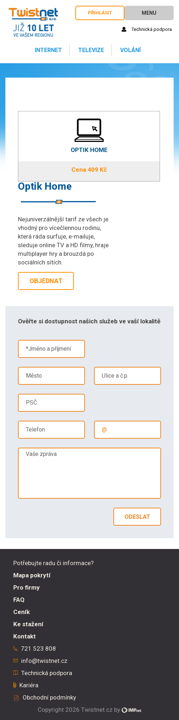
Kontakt (24, 636)
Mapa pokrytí (32, 575)
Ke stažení (28, 624)
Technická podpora (147, 29)
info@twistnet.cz (44, 660)
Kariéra (28, 685)
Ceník (21, 611)
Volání (130, 50)
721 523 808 (38, 648)
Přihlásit (100, 12)
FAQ (18, 599)
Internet (47, 50)
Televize (90, 50)
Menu (149, 13)
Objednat (45, 281)
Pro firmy (26, 587)
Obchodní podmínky (49, 697)
